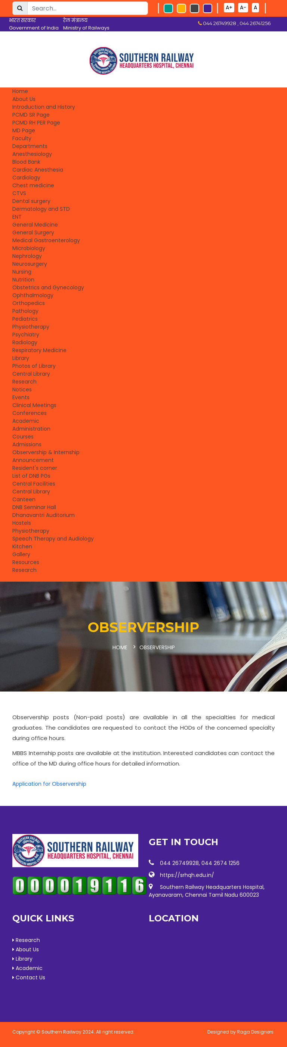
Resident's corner (34, 468)
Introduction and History (43, 107)
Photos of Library (34, 366)
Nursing (21, 271)
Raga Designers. (256, 1031)
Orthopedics (28, 303)
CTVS (19, 193)
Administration (31, 428)
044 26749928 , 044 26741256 (236, 23)
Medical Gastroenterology (46, 240)
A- (243, 7)
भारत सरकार (22, 20)
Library (20, 358)
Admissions (26, 444)
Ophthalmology (32, 295)
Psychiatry (25, 334)
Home (20, 91)
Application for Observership (49, 783)
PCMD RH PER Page (36, 122)
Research (24, 381)
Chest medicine (33, 185)
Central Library (31, 374)
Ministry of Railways (86, 27)
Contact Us (28, 976)
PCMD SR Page (31, 114)
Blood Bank (26, 162)
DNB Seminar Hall (34, 507)
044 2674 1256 (220, 862)
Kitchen (22, 546)
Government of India (34, 27)
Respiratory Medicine (39, 350)
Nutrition (23, 279)
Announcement (33, 460)
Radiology (24, 342)
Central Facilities (33, 483)
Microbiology (28, 248)
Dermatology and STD (41, 209)
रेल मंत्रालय (75, 20)
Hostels (21, 523)
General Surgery (33, 232)
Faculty (21, 138)
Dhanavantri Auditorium (43, 515)
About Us (24, 99)
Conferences (29, 413)
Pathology (25, 311)
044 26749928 (179, 862)
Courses (23, 436)
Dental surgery (31, 201)
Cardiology (26, 177)
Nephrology (27, 256)
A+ (229, 7)
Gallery (21, 554)
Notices (22, 389)
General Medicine (35, 224)
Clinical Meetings (34, 405)
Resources (25, 562)
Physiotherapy (30, 326)
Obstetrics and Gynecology (48, 287)
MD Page (23, 130)
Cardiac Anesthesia (37, 169)
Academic (25, 421)
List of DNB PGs (31, 476)
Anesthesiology (32, 154)
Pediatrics (25, 319)
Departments (29, 146)
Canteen (24, 499)
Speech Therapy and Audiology (53, 538)
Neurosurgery (29, 264)
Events (21, 397)
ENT (17, 217)
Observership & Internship (46, 452)
